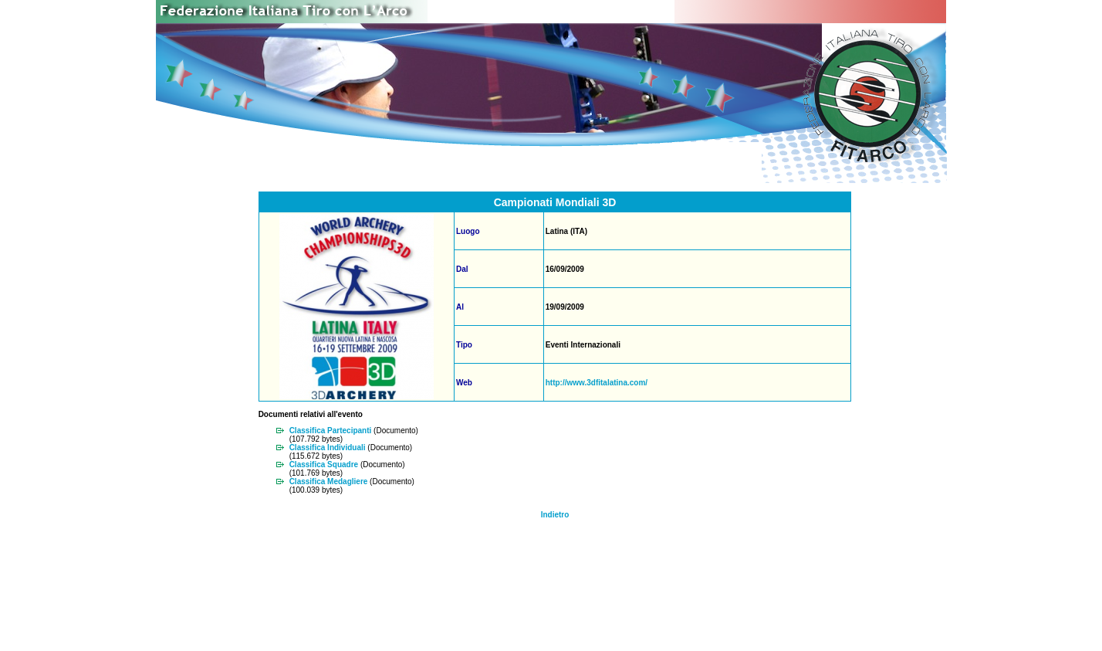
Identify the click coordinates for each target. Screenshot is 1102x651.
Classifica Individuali (327, 447)
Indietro (555, 514)
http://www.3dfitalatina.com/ (596, 382)
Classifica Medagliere (328, 481)
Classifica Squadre (323, 464)
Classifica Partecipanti (330, 430)
